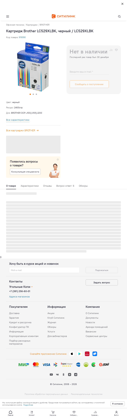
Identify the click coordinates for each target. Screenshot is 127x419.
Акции (50, 313)
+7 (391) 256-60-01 (19, 291)
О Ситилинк (92, 313)
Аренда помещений (97, 326)
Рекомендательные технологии (86, 394)
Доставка (14, 313)
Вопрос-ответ (65, 185)
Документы (92, 317)
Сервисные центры (96, 336)
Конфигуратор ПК (19, 326)
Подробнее (28, 405)
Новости (90, 322)
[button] (11, 413)
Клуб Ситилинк (55, 317)
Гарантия (14, 317)
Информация (16, 331)
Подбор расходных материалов (19, 342)
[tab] (11, 186)
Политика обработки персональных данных (46, 394)
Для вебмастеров (57, 336)
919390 (22, 37)
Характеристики (30, 185)
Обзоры (83, 185)
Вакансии (91, 331)
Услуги (51, 331)
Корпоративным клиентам (23, 336)
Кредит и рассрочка (20, 322)
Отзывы (47, 185)
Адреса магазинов (19, 296)
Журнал (51, 322)
